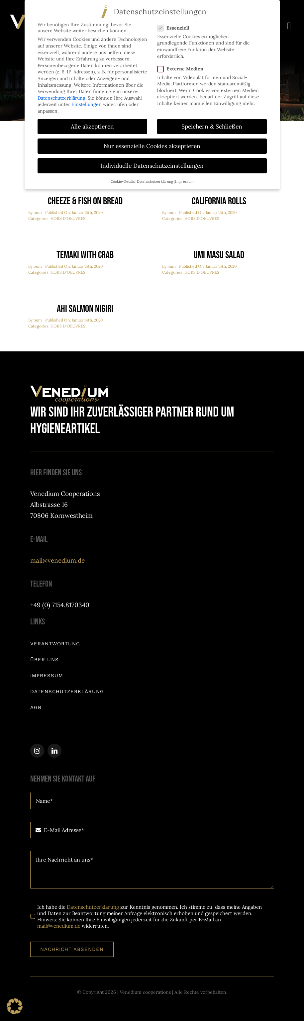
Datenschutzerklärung (93, 907)
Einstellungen (86, 103)
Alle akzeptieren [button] (92, 125)
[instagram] (37, 751)
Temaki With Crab (85, 255)
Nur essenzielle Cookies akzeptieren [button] (152, 145)
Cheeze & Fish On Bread (85, 202)
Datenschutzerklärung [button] (155, 180)
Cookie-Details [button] (123, 180)
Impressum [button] (184, 180)
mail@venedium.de (57, 560)
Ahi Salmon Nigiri (85, 309)
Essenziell (176, 27)
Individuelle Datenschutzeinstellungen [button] (152, 164)
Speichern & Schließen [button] (211, 125)
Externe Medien (183, 67)
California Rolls (219, 202)
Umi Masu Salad (219, 255)
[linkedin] (54, 751)
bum (38, 212)
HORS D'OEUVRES (68, 218)
